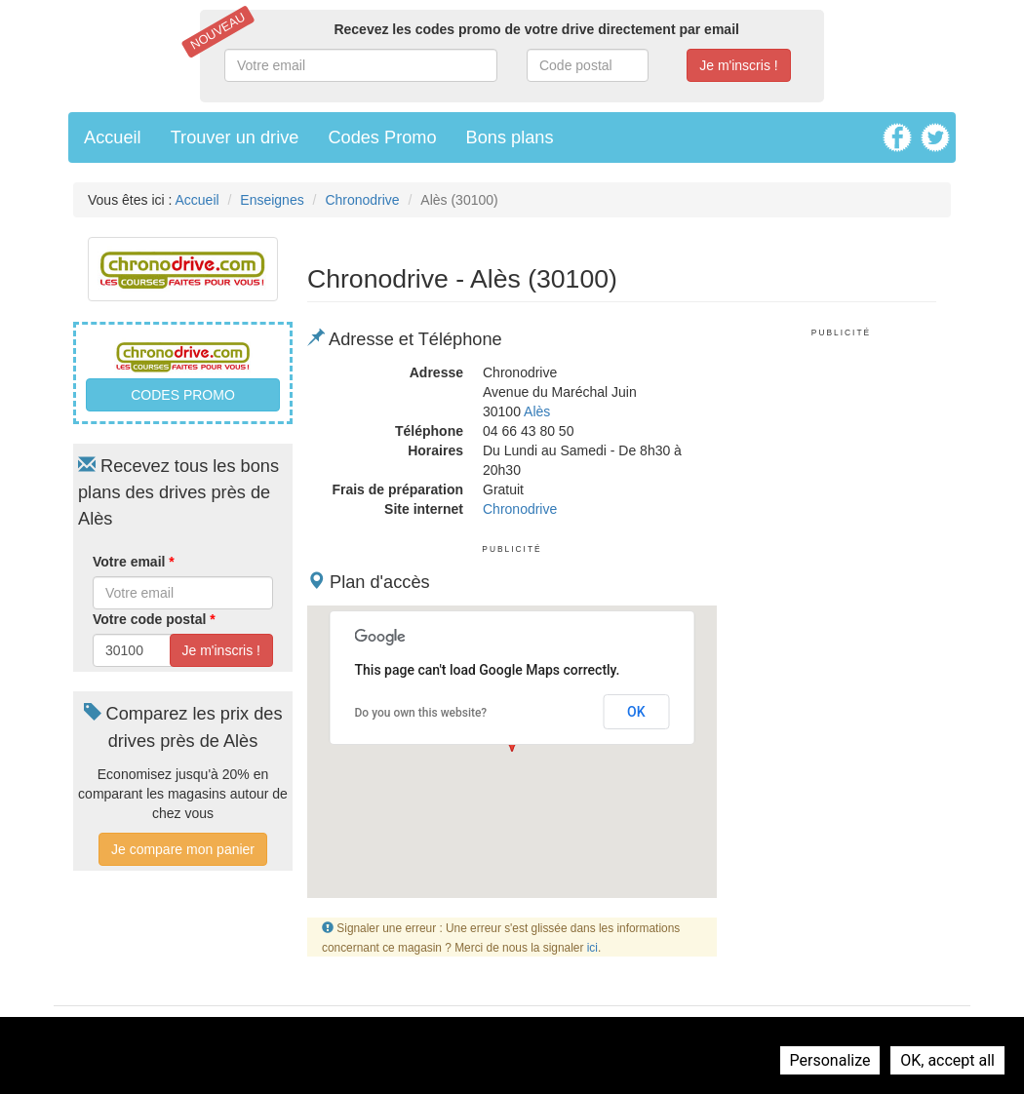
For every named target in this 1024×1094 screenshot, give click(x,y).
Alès (537, 411)
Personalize (830, 1060)
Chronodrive (362, 200)
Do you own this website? (421, 713)
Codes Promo (382, 137)
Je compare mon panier (183, 849)
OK (636, 712)
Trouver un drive (235, 137)
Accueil (112, 137)
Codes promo (183, 395)
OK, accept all (947, 1060)
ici (592, 948)
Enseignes (271, 200)
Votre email (134, 561)
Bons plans (510, 137)
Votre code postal (154, 619)
